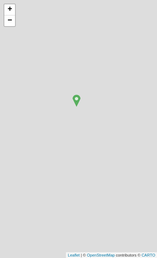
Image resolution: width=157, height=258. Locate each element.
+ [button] (10, 9)
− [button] (10, 20)
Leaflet (74, 255)
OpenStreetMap (101, 255)
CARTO (148, 255)
